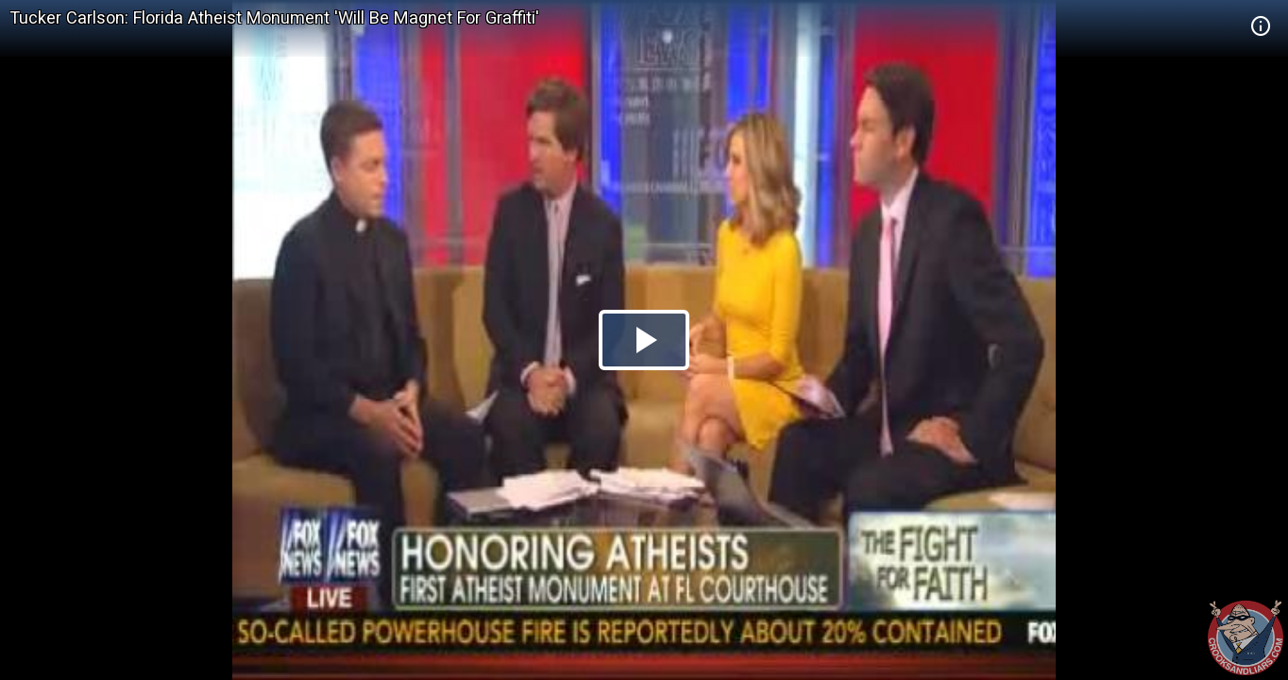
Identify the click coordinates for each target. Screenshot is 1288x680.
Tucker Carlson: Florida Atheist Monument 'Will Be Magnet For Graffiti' (274, 17)
